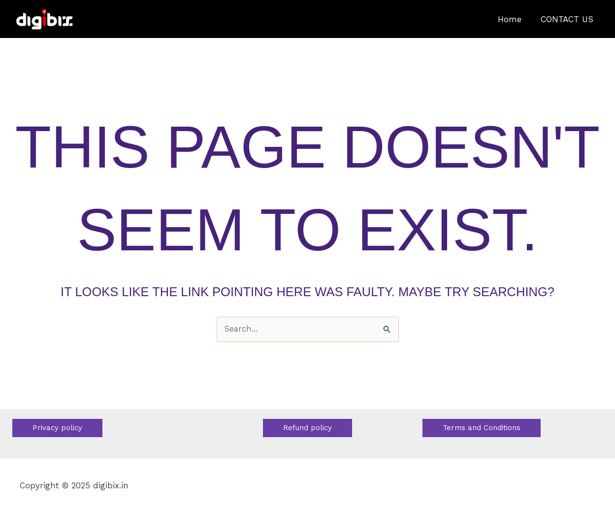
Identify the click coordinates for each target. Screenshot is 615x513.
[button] (57, 428)
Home (513, 19)
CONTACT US (568, 19)
